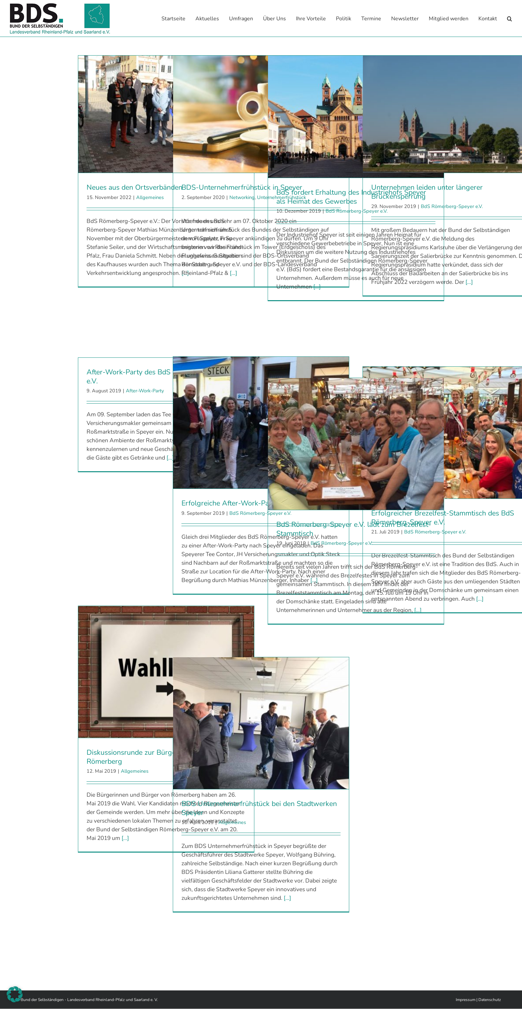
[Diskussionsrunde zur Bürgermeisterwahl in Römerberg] (166, 672)
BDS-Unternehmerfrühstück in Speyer (241, 187)
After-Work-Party (145, 390)
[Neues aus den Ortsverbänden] (166, 114)
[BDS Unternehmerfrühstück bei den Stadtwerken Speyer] (261, 723)
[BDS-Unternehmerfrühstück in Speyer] (261, 114)
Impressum (465, 999)
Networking (242, 197)
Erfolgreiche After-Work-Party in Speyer (245, 503)
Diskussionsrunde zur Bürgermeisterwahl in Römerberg (156, 756)
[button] (509, 18)
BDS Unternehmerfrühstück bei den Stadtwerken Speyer (259, 808)
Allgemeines (150, 197)
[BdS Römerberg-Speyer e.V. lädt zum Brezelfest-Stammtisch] (356, 444)
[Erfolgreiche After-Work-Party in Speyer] (261, 423)
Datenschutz (489, 999)
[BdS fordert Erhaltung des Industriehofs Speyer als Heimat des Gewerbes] (356, 117)
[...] (233, 273)
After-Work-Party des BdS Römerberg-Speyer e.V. (160, 376)
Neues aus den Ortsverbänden (134, 187)
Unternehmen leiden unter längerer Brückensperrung (427, 191)
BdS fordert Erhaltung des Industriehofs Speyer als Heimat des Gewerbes (351, 196)
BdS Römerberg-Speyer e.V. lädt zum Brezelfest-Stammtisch (353, 528)
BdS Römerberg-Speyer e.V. (452, 206)
